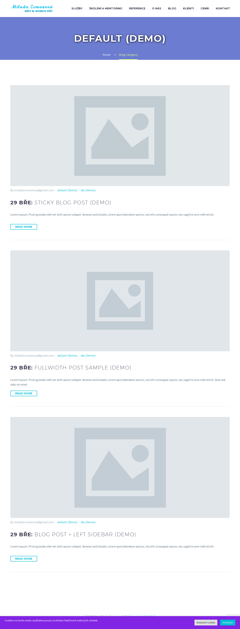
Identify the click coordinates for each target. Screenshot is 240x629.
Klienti (188, 8)
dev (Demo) (88, 190)
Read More (23, 226)
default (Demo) (67, 190)
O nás (156, 8)
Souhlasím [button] (227, 622)
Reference (137, 8)
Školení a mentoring (105, 8)
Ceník (205, 8)
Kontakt (223, 8)
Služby (76, 8)
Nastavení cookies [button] (206, 622)
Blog (172, 8)
